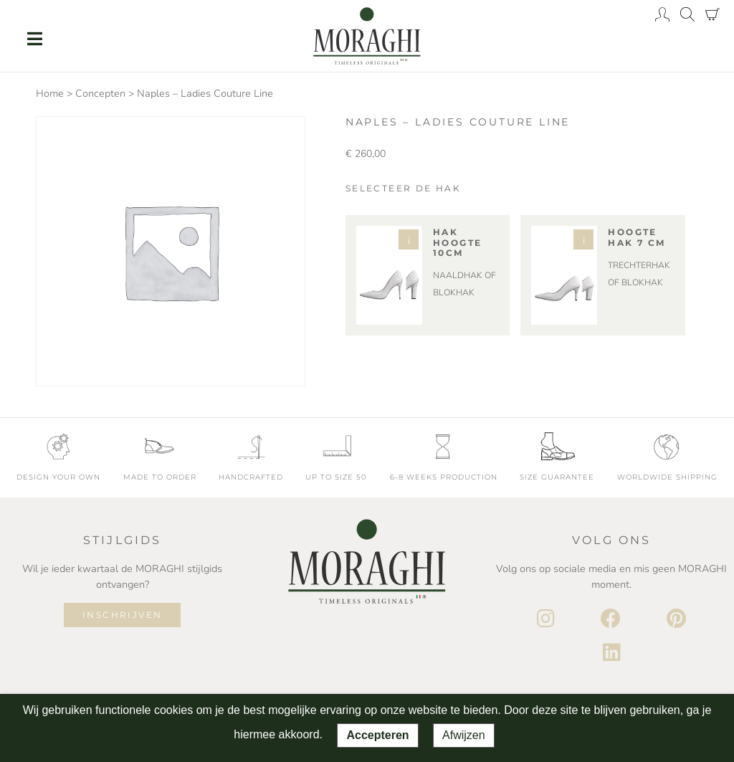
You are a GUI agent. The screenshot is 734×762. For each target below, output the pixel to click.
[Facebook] (611, 619)
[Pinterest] (676, 619)
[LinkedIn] (612, 653)
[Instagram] (546, 619)
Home (50, 93)
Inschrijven (122, 614)
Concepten (100, 93)
